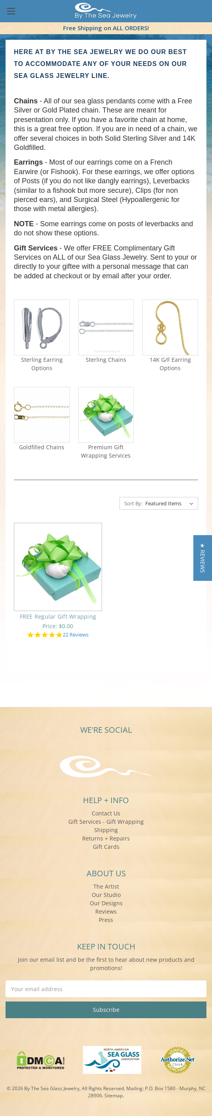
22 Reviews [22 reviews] (76, 634)
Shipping (106, 830)
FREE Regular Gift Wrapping (58, 616)
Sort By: (133, 503)
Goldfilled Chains (41, 447)
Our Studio (106, 895)
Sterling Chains (106, 359)
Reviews (106, 911)
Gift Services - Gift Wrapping (106, 821)
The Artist (106, 886)
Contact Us (106, 813)
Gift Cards (106, 846)
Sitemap (113, 1095)
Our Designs (106, 903)
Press (106, 920)
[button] (202, 558)
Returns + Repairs (106, 838)
